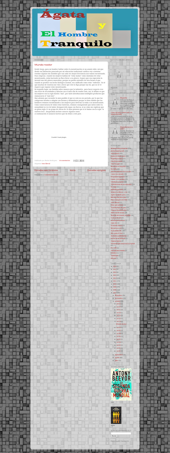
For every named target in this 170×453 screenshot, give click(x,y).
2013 (115, 275)
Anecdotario (115, 153)
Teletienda (114, 255)
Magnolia (123, 98)
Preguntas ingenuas (118, 177)
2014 (115, 272)
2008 (115, 290)
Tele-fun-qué (115, 164)
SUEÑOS (114, 253)
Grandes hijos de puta (118, 207)
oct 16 (119, 318)
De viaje (113, 187)
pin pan (113, 258)
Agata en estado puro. (118, 195)
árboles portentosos (118, 220)
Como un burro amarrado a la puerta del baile (121, 113)
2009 (115, 287)
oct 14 (119, 321)
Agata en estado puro (118, 156)
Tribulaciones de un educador (121, 184)
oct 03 (119, 345)
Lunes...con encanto (118, 179)
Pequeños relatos (117, 159)
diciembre (118, 295)
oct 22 (119, 307)
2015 (115, 269)
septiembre (119, 355)
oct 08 (119, 333)
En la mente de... (116, 231)
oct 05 (119, 339)
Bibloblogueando (117, 189)
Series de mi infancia (118, 238)
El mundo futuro (117, 225)
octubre (118, 301)
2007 (115, 293)
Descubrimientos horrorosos (121, 171)
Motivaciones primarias (119, 148)
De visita (114, 169)
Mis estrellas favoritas (118, 197)
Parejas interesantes (118, 250)
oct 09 (119, 330)
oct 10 (119, 327)
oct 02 (119, 348)
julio (116, 360)
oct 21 (119, 310)
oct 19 (119, 315)
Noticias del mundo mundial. (121, 215)
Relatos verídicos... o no (119, 192)
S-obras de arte (116, 218)
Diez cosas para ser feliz (119, 200)
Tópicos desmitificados (119, 210)
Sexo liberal (46, 163)
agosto (117, 357)
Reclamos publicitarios (119, 236)
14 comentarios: (65, 160)
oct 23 (119, 304)
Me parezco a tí (116, 228)
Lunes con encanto (117, 174)
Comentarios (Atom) (51, 175)
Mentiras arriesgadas (118, 166)
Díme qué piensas (117, 205)
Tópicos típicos (116, 241)
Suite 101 (114, 223)
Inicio (72, 170)
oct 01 (119, 351)
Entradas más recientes (46, 170)
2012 (115, 278)
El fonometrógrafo (117, 151)
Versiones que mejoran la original (123, 243)
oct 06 (119, 336)
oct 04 (119, 342)
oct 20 (119, 312)
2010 (115, 284)
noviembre (119, 298)
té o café (114, 248)
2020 (115, 266)
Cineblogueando (116, 161)
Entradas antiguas (97, 170)
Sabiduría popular (117, 182)
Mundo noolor (43, 64)
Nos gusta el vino (117, 233)
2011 (115, 281)
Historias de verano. (118, 213)
